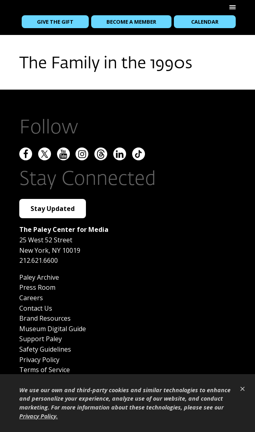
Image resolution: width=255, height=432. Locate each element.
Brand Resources (45, 317)
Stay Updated (53, 208)
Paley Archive (39, 276)
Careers (31, 297)
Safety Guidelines (45, 348)
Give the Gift (55, 21)
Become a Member (131, 21)
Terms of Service (44, 369)
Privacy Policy (39, 358)
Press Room (37, 287)
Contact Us (35, 307)
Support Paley (40, 338)
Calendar (204, 21)
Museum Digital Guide (52, 327)
